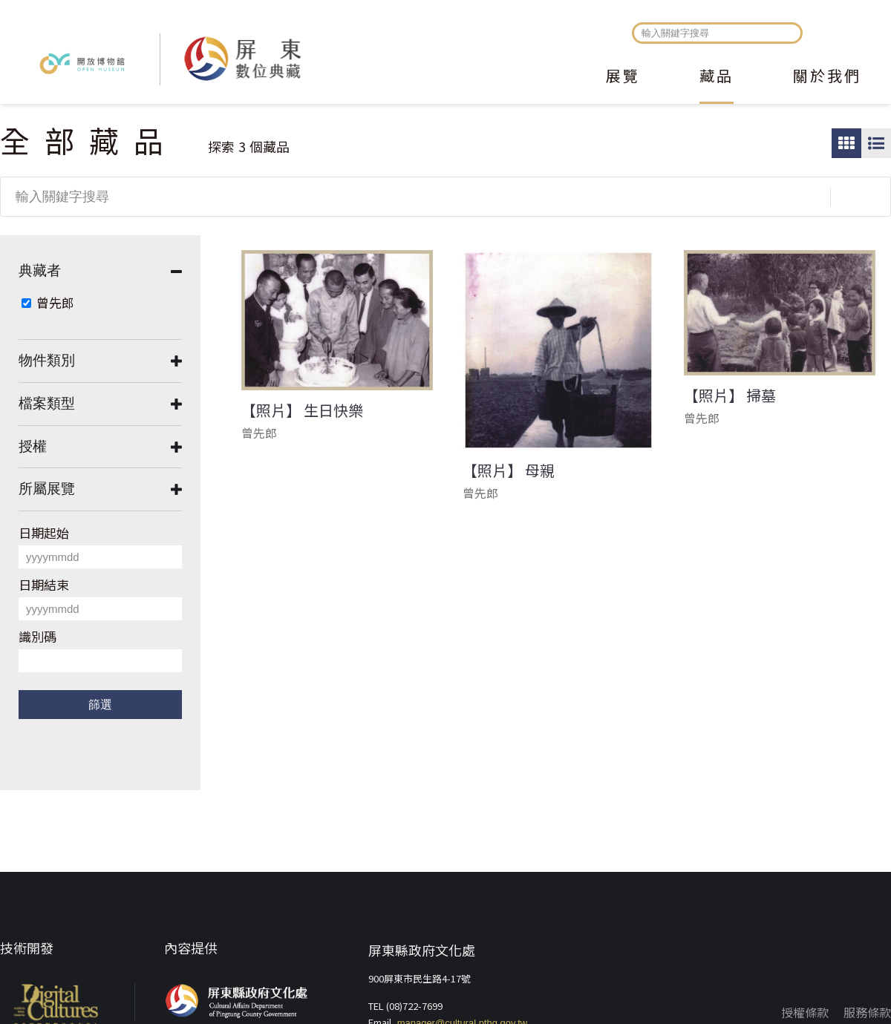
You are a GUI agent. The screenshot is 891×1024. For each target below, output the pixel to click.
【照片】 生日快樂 (302, 410)
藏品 (716, 77)
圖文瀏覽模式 (876, 143)
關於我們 (827, 77)
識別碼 (37, 636)
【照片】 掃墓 (730, 395)
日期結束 (44, 584)
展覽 (623, 77)
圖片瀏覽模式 (846, 143)
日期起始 (44, 532)
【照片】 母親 (509, 470)
